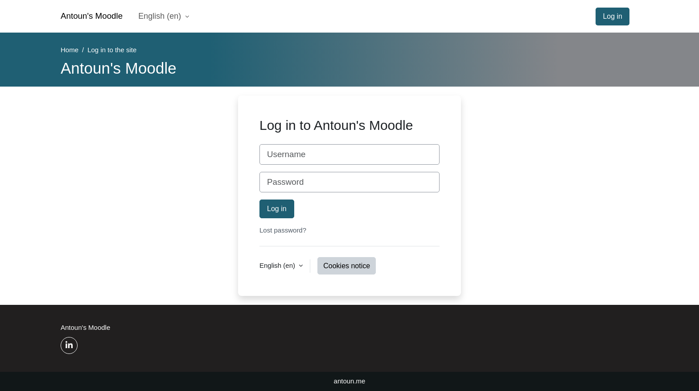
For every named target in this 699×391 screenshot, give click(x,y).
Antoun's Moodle (92, 16)
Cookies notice (346, 266)
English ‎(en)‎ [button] (278, 265)
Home (69, 50)
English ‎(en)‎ (160, 16)
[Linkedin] (69, 345)
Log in (612, 16)
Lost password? (282, 230)
